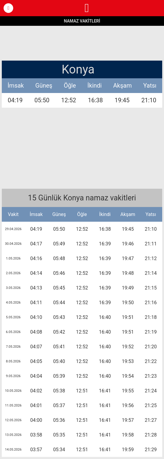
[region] (82, 43)
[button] (8, 8)
